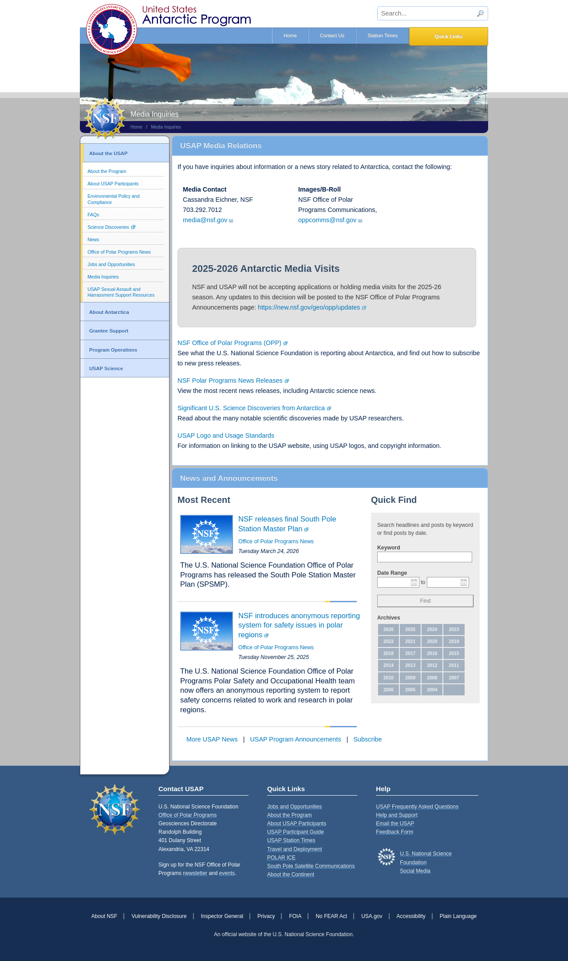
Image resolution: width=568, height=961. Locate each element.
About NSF (104, 916)
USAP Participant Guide (295, 832)
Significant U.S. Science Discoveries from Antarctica (251, 408)
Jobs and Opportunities (111, 264)
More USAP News (212, 739)
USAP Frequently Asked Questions (417, 807)
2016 (432, 653)
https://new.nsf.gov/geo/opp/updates (309, 307)
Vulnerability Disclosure (158, 916)
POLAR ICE (281, 858)
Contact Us (332, 35)
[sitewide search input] (432, 13)
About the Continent (290, 874)
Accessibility (411, 916)
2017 (410, 653)
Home (290, 35)
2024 (432, 629)
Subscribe (367, 739)
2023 (454, 629)
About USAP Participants (112, 183)
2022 (388, 641)
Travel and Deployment (294, 849)
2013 (410, 665)
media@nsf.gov (205, 220)
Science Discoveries (108, 227)
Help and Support (396, 815)
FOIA (295, 916)
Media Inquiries (166, 127)
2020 (432, 641)
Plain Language (458, 916)
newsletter (195, 873)
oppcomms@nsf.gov (327, 220)
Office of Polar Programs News (118, 252)
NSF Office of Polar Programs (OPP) (229, 342)
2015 (454, 653)
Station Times (382, 35)
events (227, 873)
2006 (388, 689)
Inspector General (222, 916)
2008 (432, 677)
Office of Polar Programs (187, 815)
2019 (454, 641)
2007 (454, 677)
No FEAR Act (331, 916)
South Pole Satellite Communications (311, 866)
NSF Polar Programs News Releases (230, 380)
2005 (410, 689)
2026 (388, 629)
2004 (432, 689)
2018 (388, 653)
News (93, 239)
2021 (410, 641)
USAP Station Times (291, 840)
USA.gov (371, 916)
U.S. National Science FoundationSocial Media (426, 862)
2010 (388, 677)
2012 (432, 665)
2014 (388, 665)
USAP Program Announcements (295, 739)
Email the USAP (395, 823)
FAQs (93, 214)
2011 (454, 665)
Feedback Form (394, 832)
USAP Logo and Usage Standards (226, 435)
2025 (410, 629)
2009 (410, 677)
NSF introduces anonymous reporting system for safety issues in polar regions (299, 625)
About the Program (106, 171)
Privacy (266, 916)
